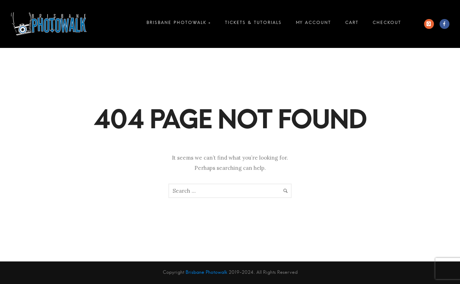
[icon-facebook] (444, 24)
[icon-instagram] (430, 24)
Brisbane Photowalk (206, 272)
